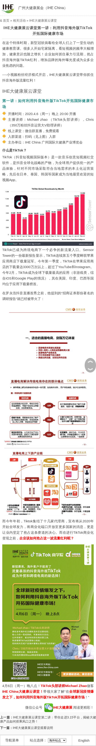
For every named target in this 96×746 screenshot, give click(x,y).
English (83, 740)
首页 (6, 20)
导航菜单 (12, 740)
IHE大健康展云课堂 (43, 20)
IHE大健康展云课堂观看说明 (33, 728)
